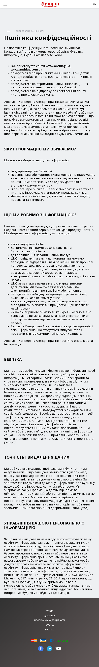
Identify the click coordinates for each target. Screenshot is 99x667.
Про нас (49, 629)
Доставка (49, 615)
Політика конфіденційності (49, 620)
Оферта (49, 624)
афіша (49, 610)
